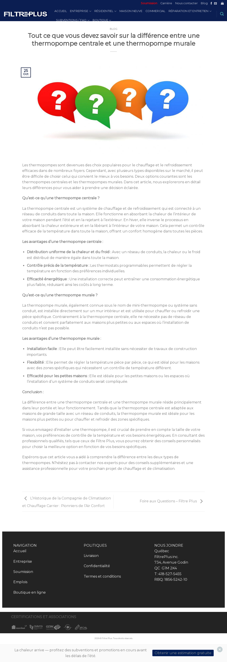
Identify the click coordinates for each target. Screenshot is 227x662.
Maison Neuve (130, 11)
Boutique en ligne (29, 592)
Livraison (91, 556)
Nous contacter (186, 3)
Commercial (155, 11)
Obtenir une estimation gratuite (183, 653)
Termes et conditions (102, 576)
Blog (204, 3)
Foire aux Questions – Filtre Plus (172, 501)
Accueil (60, 11)
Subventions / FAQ (73, 20)
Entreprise (80, 11)
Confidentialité (97, 566)
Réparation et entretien (190, 11)
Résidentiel (105, 11)
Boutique (102, 20)
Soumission (149, 3)
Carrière (166, 3)
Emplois (20, 582)
